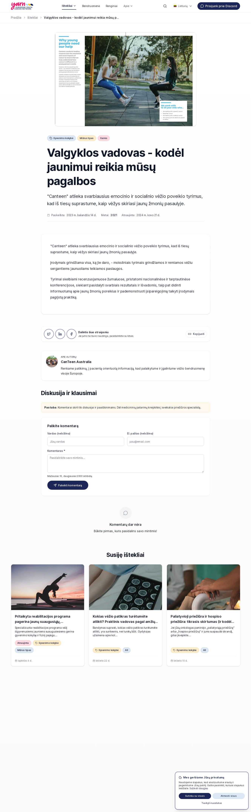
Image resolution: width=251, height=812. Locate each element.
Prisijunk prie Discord (218, 6)
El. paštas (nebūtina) (140, 433)
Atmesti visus (229, 795)
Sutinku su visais (195, 795)
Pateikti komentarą (68, 485)
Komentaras (56, 450)
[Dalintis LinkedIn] (60, 333)
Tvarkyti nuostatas (212, 803)
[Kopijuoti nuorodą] (196, 334)
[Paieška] (165, 6)
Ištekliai (69, 5)
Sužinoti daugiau (199, 788)
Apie (128, 6)
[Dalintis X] (48, 333)
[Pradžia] (16, 17)
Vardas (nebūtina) (59, 433)
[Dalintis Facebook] (71, 333)
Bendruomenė (91, 6)
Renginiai (111, 6)
